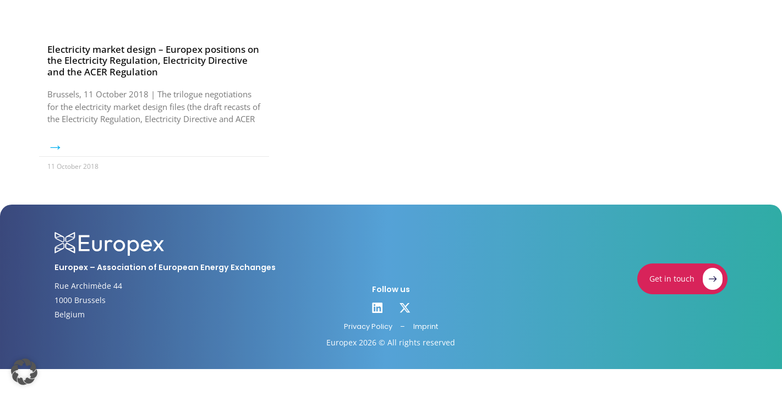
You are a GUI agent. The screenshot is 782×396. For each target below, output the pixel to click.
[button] (24, 372)
